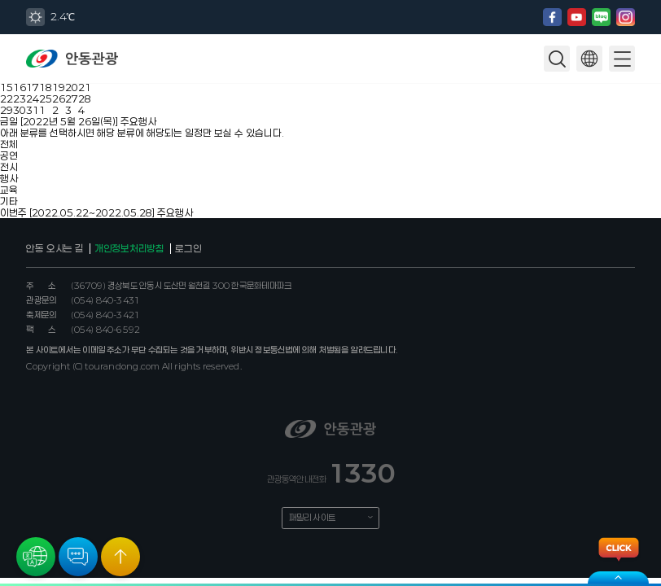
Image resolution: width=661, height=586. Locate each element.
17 (32, 87)
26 (58, 98)
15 (6, 87)
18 (45, 87)
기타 (9, 201)
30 (19, 110)
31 (32, 110)
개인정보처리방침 (129, 248)
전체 (9, 144)
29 (6, 110)
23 (19, 98)
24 (32, 98)
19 (58, 87)
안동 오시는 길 (54, 248)
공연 (9, 155)
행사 (9, 178)
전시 (9, 167)
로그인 (188, 248)
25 (45, 98)
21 (84, 87)
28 (84, 98)
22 (6, 98)
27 (71, 98)
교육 (9, 189)
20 (71, 87)
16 (19, 87)
